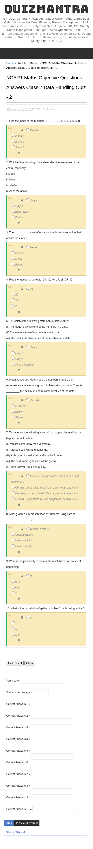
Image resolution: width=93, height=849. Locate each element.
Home (10, 63)
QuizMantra (46, 9)
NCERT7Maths (27, 63)
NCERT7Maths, (46, 109)
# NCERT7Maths (27, 822)
